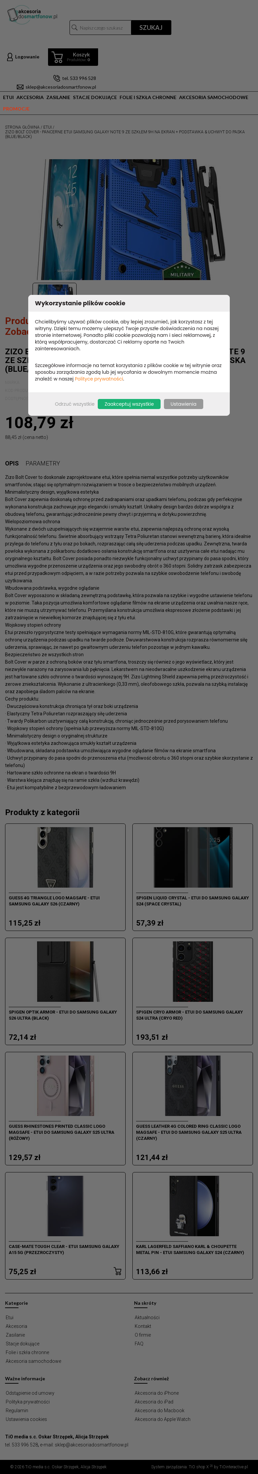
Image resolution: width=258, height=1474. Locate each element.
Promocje (16, 108)
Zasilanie (58, 97)
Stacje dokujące (95, 97)
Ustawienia (184, 404)
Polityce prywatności (99, 378)
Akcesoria (30, 97)
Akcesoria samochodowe (213, 97)
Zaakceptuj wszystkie (129, 404)
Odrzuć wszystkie (74, 404)
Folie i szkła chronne (148, 97)
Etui (8, 97)
